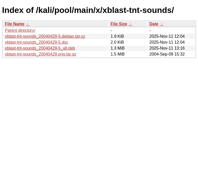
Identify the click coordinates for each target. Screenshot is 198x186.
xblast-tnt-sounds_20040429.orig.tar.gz (40, 54)
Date (153, 24)
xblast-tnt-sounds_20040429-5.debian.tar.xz (45, 36)
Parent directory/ (20, 30)
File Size (119, 24)
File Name (14, 24)
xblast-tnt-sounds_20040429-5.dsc (36, 42)
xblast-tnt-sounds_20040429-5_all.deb (40, 48)
